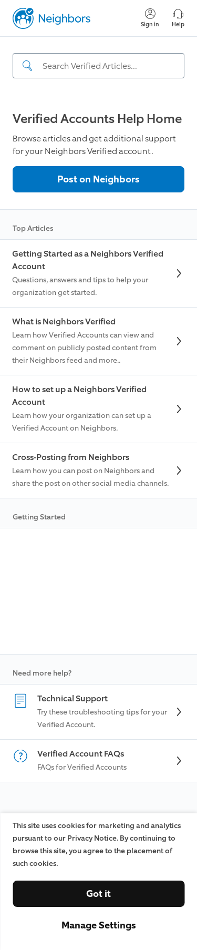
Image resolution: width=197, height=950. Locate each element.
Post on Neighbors (98, 179)
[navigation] (98, 66)
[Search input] (98, 65)
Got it (98, 893)
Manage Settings (98, 925)
